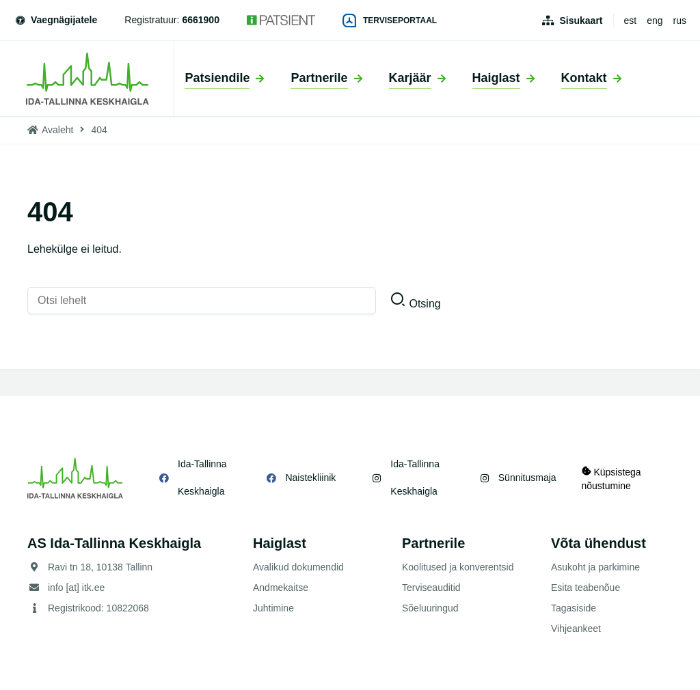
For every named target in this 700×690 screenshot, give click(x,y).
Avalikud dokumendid (298, 567)
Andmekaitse (280, 587)
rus (679, 20)
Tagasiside (573, 608)
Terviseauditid (431, 587)
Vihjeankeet (576, 628)
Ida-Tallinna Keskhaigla (202, 477)
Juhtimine (273, 608)
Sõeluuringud (430, 608)
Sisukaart (580, 20)
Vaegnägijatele (55, 19)
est (630, 20)
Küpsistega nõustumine (611, 478)
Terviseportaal (389, 20)
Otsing (424, 303)
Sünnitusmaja (525, 477)
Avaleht (57, 129)
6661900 (200, 19)
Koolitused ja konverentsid (457, 567)
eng (654, 20)
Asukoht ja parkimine (595, 567)
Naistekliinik (309, 477)
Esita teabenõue (585, 587)
